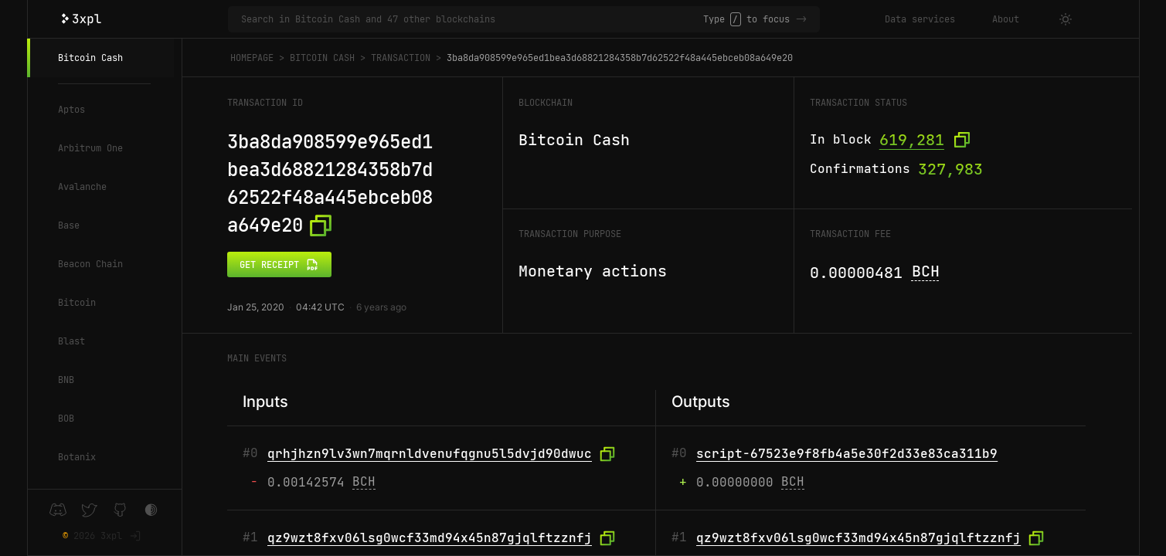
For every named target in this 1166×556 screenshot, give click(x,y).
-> (801, 19)
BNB (66, 380)
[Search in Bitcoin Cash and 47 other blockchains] (472, 19)
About (1005, 19)
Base (69, 225)
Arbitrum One (90, 148)
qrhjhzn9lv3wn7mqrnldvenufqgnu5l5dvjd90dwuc (429, 454)
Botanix (77, 457)
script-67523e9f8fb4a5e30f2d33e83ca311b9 (847, 454)
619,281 (911, 140)
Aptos (71, 109)
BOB (66, 418)
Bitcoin (77, 303)
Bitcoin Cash (90, 58)
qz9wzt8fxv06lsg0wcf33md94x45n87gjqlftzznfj (429, 538)
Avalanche (82, 187)
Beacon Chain (90, 264)
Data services (920, 19)
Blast (71, 341)
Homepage (252, 58)
